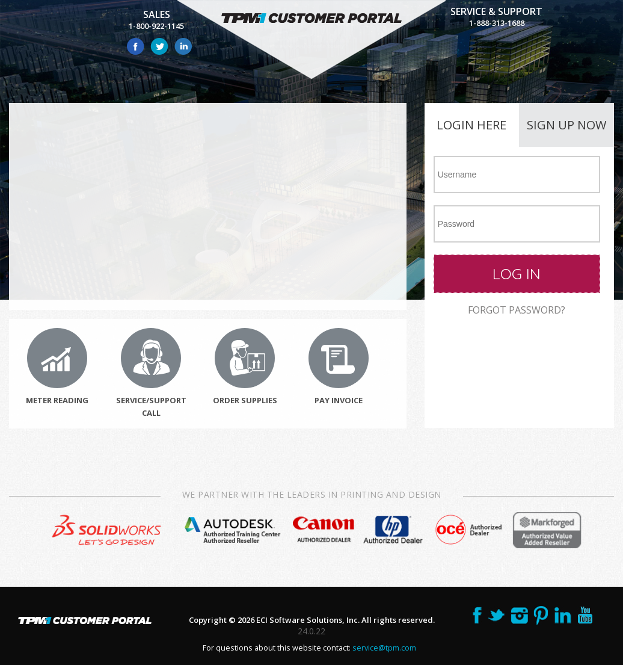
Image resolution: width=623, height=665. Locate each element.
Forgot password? (516, 310)
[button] (517, 274)
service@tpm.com (384, 648)
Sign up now (566, 125)
